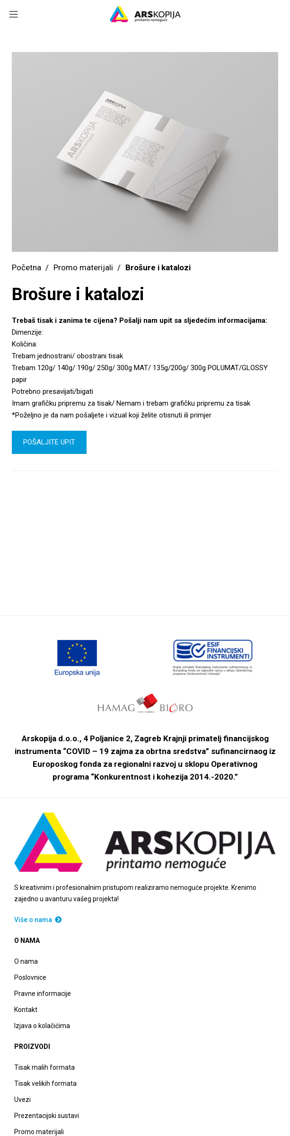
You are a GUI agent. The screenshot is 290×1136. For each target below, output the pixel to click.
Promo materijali (84, 267)
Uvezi (22, 1099)
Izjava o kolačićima (42, 1026)
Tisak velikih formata (45, 1083)
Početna (27, 267)
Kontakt (25, 1009)
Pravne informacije (42, 993)
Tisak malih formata (44, 1067)
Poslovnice (30, 977)
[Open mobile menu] (13, 14)
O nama (26, 961)
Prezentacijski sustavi (46, 1115)
